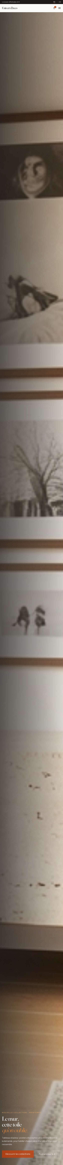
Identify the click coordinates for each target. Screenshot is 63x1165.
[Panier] (54, 8)
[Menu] (59, 8)
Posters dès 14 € (47, 1154)
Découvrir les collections (18, 1154)
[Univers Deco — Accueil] (9, 8)
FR (54, 2)
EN (60, 2)
